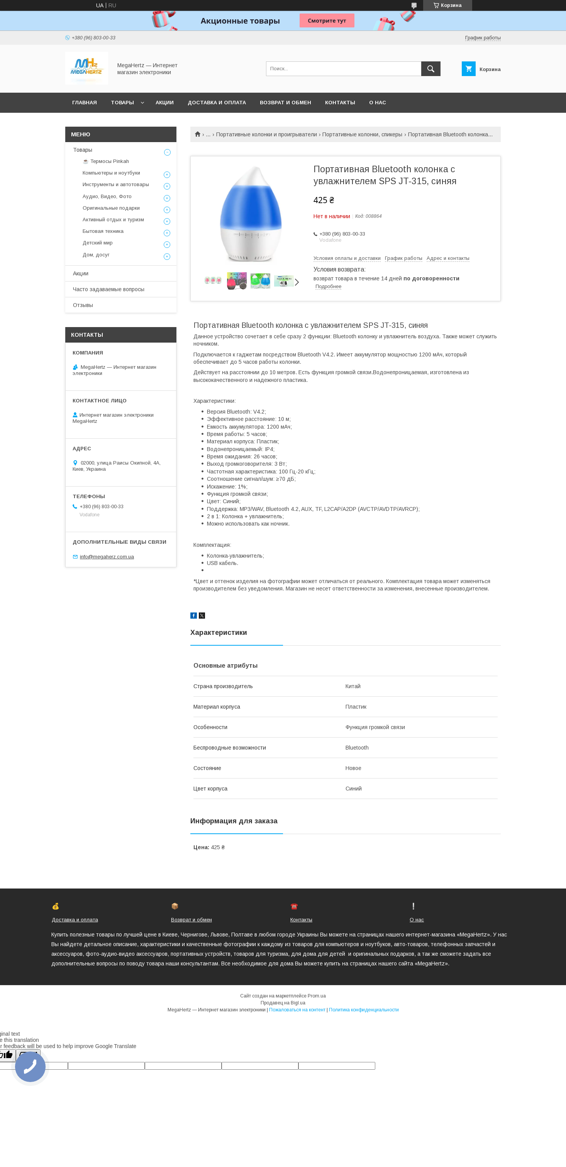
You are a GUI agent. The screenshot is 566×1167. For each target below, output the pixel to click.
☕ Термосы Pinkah (106, 161)
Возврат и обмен (285, 102)
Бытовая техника (103, 231)
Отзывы (83, 305)
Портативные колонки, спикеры (362, 134)
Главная (84, 102)
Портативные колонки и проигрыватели (266, 134)
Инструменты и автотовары (116, 184)
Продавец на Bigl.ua (283, 1003)
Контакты (340, 102)
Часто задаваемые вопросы (108, 289)
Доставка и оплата (217, 102)
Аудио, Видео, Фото (107, 196)
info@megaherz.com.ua (107, 557)
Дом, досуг (96, 255)
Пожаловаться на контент (297, 1010)
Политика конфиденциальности (364, 1010)
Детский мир (98, 243)
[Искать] (431, 68)
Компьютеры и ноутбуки (111, 173)
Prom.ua (317, 996)
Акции (165, 102)
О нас (377, 102)
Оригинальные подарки (111, 208)
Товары (122, 102)
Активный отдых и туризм (113, 219)
